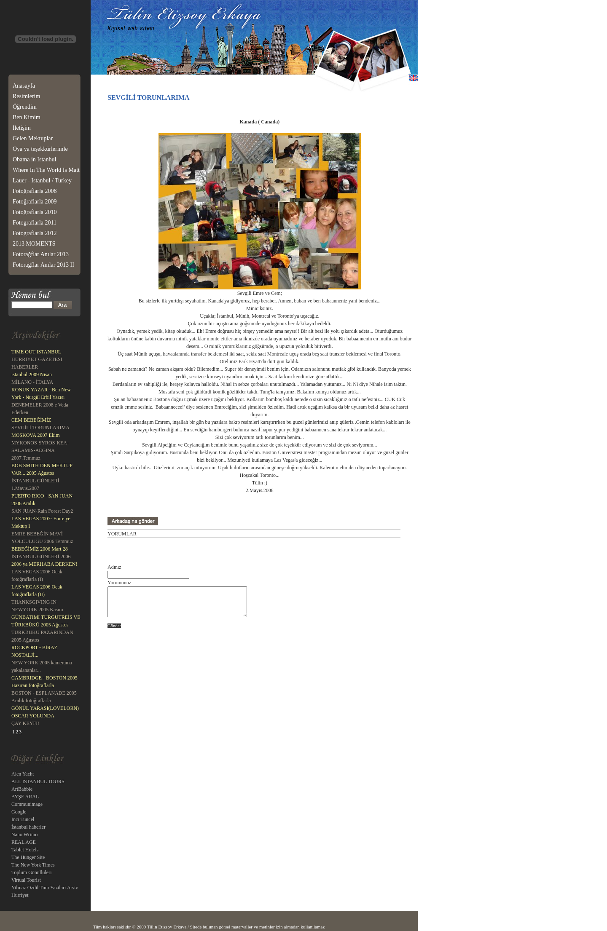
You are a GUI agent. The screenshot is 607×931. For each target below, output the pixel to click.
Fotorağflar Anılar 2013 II (43, 265)
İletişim (22, 128)
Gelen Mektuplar (33, 138)
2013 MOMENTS (34, 244)
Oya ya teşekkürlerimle (40, 149)
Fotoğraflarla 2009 (35, 201)
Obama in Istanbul (34, 159)
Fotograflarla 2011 (34, 222)
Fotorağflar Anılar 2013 (41, 254)
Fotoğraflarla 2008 (35, 191)
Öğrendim (25, 107)
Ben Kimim (26, 117)
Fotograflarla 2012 (35, 233)
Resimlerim (26, 96)
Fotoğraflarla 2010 (35, 212)
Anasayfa (24, 86)
